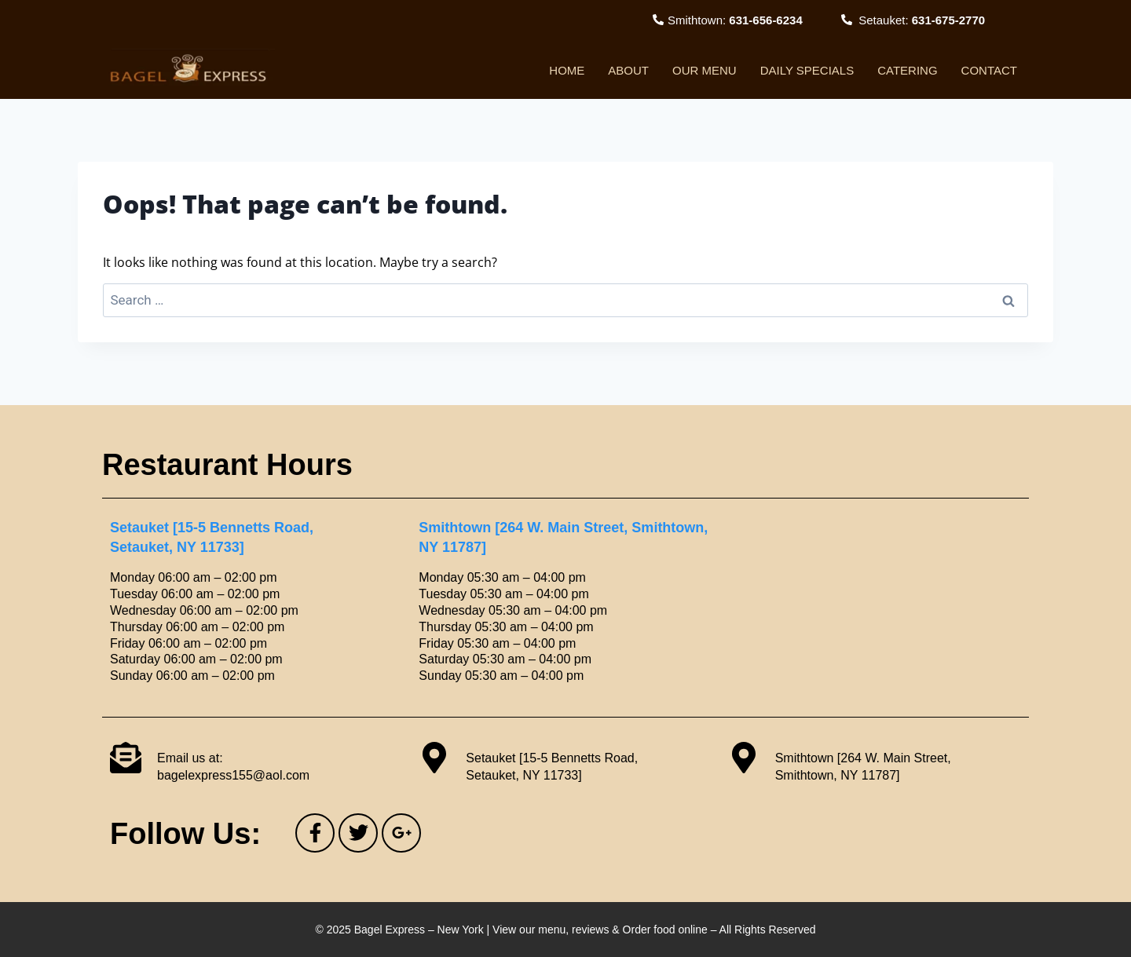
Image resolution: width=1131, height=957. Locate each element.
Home (566, 70)
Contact (989, 70)
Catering (907, 70)
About (628, 70)
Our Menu (704, 70)
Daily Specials (807, 70)
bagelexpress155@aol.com (233, 775)
